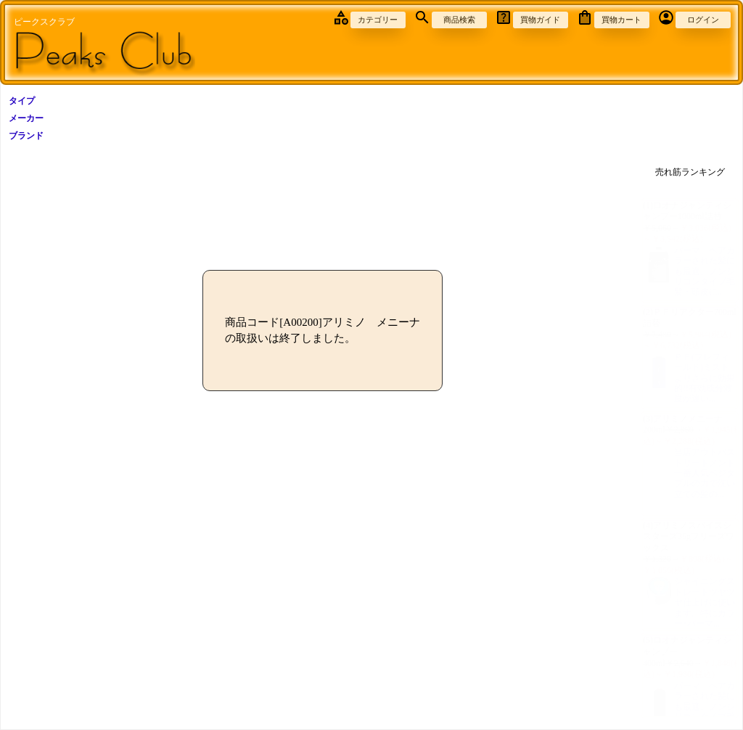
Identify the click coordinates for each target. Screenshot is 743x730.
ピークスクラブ (44, 22)
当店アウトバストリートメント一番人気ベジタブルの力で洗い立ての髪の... (690, 473)
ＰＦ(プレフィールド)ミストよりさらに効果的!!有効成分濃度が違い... (690, 378)
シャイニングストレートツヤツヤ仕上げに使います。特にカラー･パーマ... (690, 602)
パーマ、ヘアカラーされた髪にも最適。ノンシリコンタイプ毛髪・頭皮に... (690, 271)
